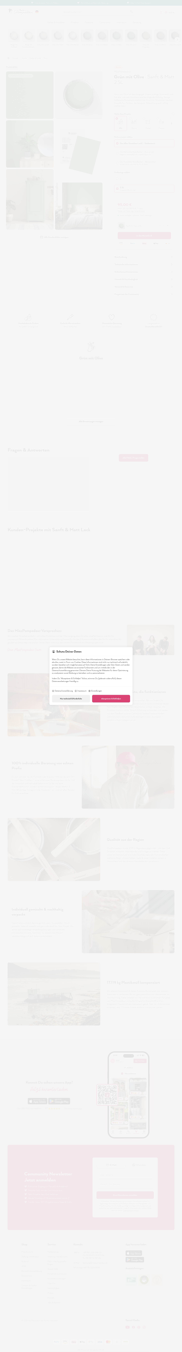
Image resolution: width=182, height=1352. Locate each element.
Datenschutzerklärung (62, 691)
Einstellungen (95, 691)
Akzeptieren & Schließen (111, 698)
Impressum (80, 691)
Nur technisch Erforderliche (71, 698)
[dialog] (91, 676)
